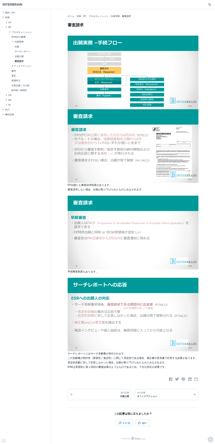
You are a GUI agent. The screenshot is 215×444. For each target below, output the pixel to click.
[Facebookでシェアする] (170, 379)
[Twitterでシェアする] (177, 379)
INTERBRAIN (12, 4)
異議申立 (15, 80)
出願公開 (19, 56)
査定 (13, 75)
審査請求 (19, 61)
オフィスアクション (21, 66)
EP (84, 16)
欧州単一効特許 (19, 90)
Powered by (133, 439)
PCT (7, 109)
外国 (79, 16)
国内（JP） (11, 12)
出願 (17, 46)
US (9, 22)
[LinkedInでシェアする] (190, 379)
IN (9, 104)
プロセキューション (99, 16)
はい (142, 423)
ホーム (71, 16)
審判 (13, 71)
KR (9, 100)
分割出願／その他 (20, 85)
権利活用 (9, 114)
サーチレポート (22, 51)
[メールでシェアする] (196, 379)
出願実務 (115, 16)
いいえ (124, 423)
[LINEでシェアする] (183, 379)
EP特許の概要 (18, 37)
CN (9, 95)
